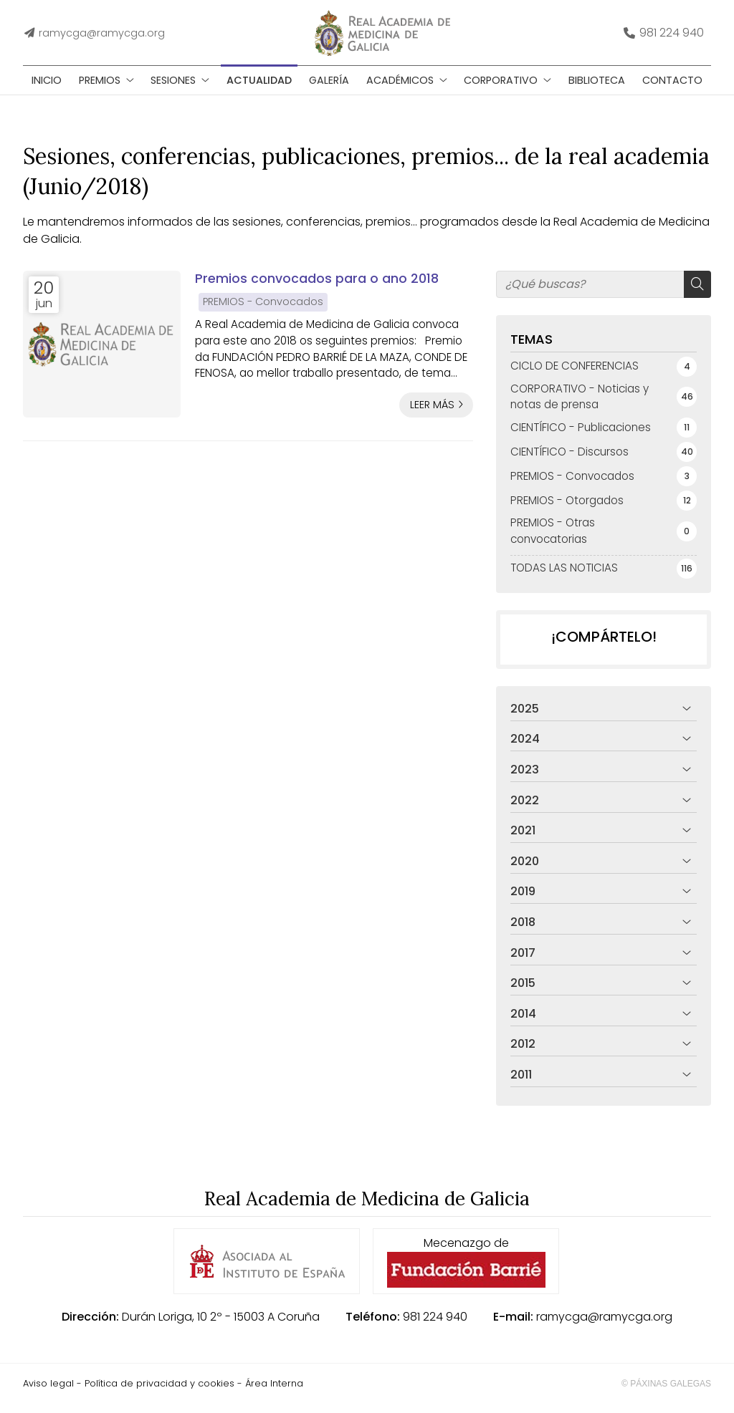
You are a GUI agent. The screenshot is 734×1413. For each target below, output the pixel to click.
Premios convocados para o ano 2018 (317, 288)
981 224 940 (435, 1326)
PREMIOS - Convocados (263, 311)
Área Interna (274, 1393)
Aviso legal (48, 1393)
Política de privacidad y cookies (159, 1393)
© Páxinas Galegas (666, 1393)
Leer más (432, 414)
